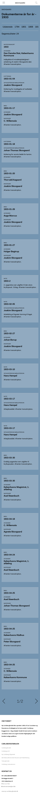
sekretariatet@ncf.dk (9, 786)
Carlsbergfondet (6, 748)
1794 (17, 27)
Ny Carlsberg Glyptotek (8, 754)
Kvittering (7, 76)
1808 (30, 27)
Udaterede (7, 27)
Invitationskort (9, 44)
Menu (3, 2)
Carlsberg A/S (6, 751)
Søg (36, 2)
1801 (23, 27)
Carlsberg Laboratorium (8, 764)
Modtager (7, 118)
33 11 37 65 (6, 784)
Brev (5, 106)
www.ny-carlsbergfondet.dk (10, 791)
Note (5, 278)
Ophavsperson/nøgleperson (14, 82)
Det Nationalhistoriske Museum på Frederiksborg (15, 757)
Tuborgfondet (5, 761)
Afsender (7, 51)
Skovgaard (20, 3)
